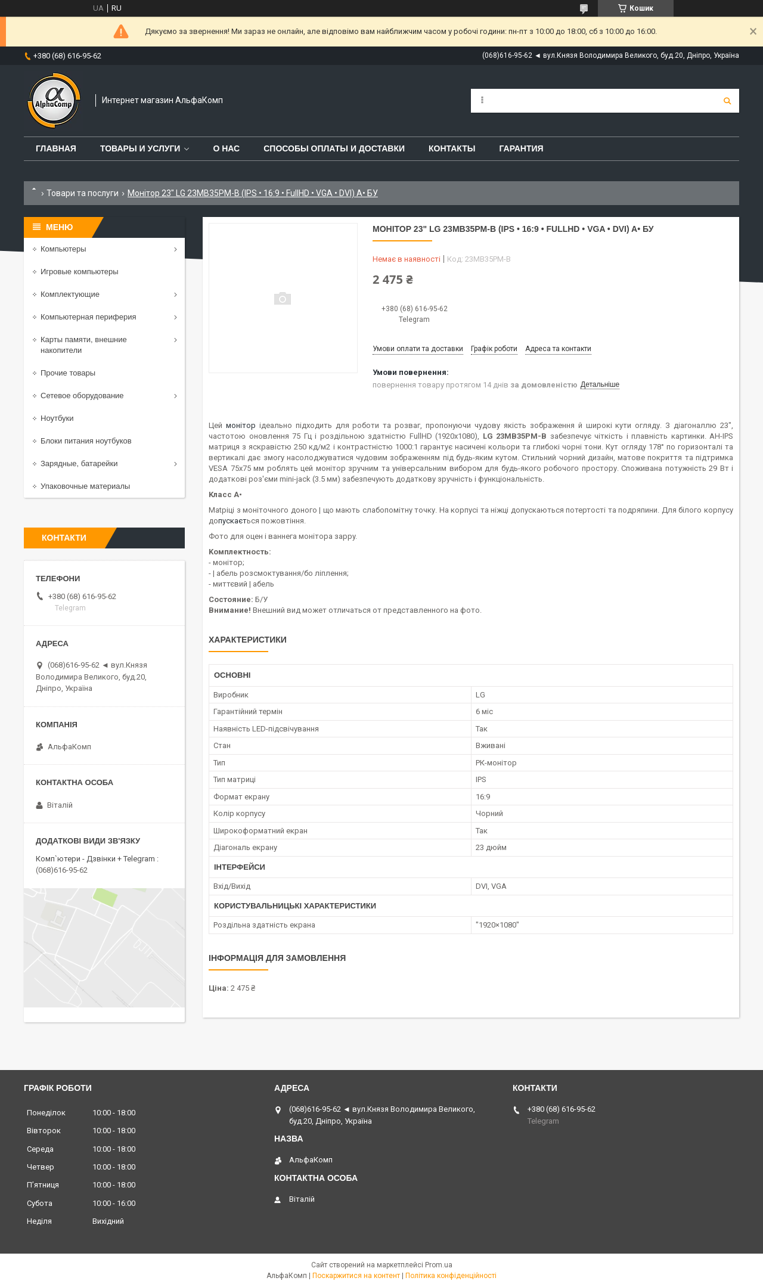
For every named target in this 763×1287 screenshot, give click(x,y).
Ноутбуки (57, 418)
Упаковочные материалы (85, 486)
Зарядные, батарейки (79, 463)
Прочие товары (68, 372)
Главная (56, 148)
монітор (241, 425)
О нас (226, 148)
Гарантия (521, 148)
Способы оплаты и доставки (334, 148)
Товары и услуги (140, 148)
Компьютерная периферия (89, 316)
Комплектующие (70, 294)
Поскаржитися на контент (356, 1276)
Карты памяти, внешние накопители (84, 345)
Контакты (452, 148)
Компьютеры (63, 248)
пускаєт (232, 520)
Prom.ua (438, 1265)
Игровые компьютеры (80, 271)
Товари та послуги (82, 193)
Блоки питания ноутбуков (86, 440)
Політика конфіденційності (451, 1276)
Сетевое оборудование (82, 395)
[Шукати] (727, 101)
